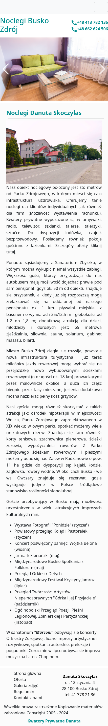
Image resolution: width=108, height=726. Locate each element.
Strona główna (27, 673)
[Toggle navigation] (101, 7)
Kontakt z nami (28, 697)
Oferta (20, 679)
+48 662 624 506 (89, 29)
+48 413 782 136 (89, 22)
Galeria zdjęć (26, 685)
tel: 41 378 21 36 (79, 694)
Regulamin (24, 691)
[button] (6, 69)
